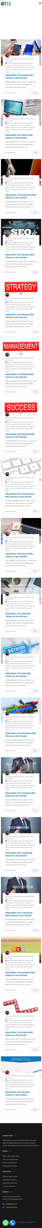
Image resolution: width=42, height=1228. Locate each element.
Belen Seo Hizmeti (24, 63)
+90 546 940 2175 (11, 1207)
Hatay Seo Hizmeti (24, 59)
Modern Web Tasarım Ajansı (11, 1156)
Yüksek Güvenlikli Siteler (10, 1163)
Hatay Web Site (21, 69)
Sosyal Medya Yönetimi (10, 1180)
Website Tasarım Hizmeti (10, 1176)
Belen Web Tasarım (16, 65)
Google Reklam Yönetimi (10, 1166)
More (35, 93)
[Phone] (12, 1223)
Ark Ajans (22, 1222)
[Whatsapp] (6, 1223)
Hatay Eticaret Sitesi (17, 67)
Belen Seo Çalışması (13, 63)
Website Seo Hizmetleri (10, 1183)
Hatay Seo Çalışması (13, 59)
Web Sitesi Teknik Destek (10, 1159)
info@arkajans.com (11, 1204)
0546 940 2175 (30, 1222)
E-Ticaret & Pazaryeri (9, 1186)
